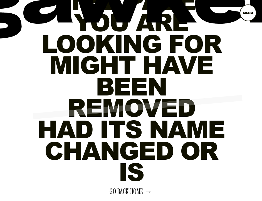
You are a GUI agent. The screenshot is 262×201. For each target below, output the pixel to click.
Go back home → (131, 192)
